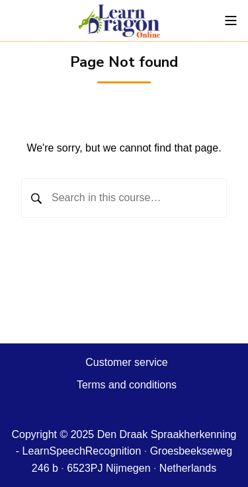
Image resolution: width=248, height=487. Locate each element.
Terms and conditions (127, 384)
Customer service (126, 362)
